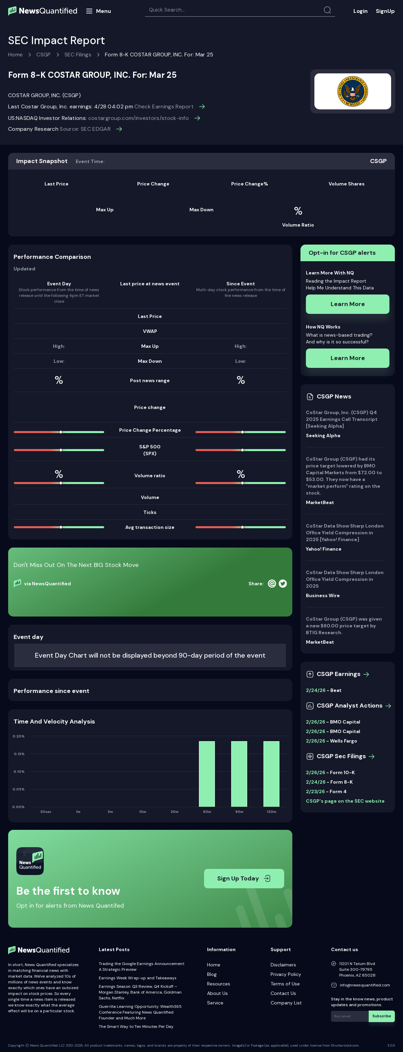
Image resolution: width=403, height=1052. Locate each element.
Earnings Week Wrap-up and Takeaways (138, 978)
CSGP (43, 54)
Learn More (348, 304)
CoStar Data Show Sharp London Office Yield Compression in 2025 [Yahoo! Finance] (345, 532)
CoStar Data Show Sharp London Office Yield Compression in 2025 (345, 579)
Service (215, 1003)
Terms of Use (285, 984)
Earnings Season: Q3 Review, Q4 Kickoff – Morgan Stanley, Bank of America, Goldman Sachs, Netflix (140, 992)
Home (15, 54)
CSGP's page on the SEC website (345, 801)
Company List (286, 1003)
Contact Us (283, 993)
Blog (212, 974)
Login (360, 11)
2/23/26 (315, 791)
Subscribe (382, 1016)
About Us (217, 993)
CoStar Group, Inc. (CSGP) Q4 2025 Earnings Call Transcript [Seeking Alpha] (342, 419)
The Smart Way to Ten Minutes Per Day (136, 1026)
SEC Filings (78, 54)
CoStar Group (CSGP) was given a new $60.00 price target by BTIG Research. (344, 626)
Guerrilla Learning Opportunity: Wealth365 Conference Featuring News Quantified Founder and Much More (140, 1012)
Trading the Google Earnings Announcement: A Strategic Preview (142, 966)
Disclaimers (283, 965)
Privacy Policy (286, 974)
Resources (218, 984)
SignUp (385, 11)
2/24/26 (316, 690)
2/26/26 (315, 722)
